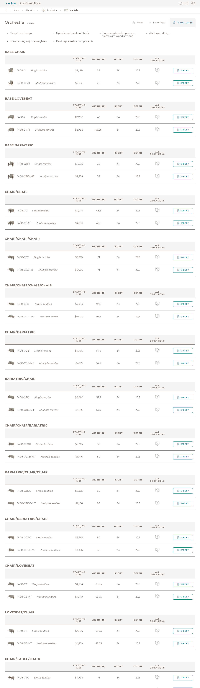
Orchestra (49, 10)
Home (16, 10)
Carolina (30, 10)
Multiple (71, 10)
